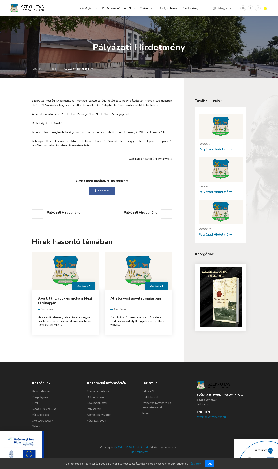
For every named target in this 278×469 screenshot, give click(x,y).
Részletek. (195, 464)
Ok (210, 464)
